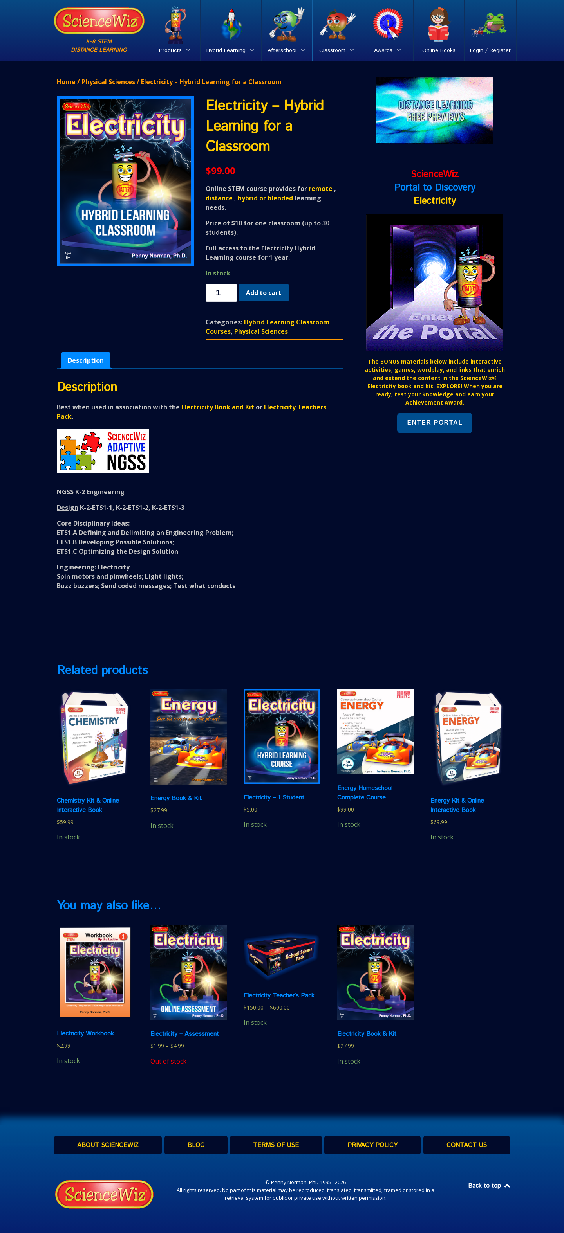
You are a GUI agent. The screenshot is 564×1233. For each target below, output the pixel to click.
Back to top (489, 1185)
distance (219, 198)
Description (86, 360)
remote (321, 188)
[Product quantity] (221, 293)
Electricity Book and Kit (217, 407)
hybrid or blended (265, 198)
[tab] (85, 360)
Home (66, 81)
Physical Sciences (108, 81)
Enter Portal (434, 422)
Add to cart (263, 292)
